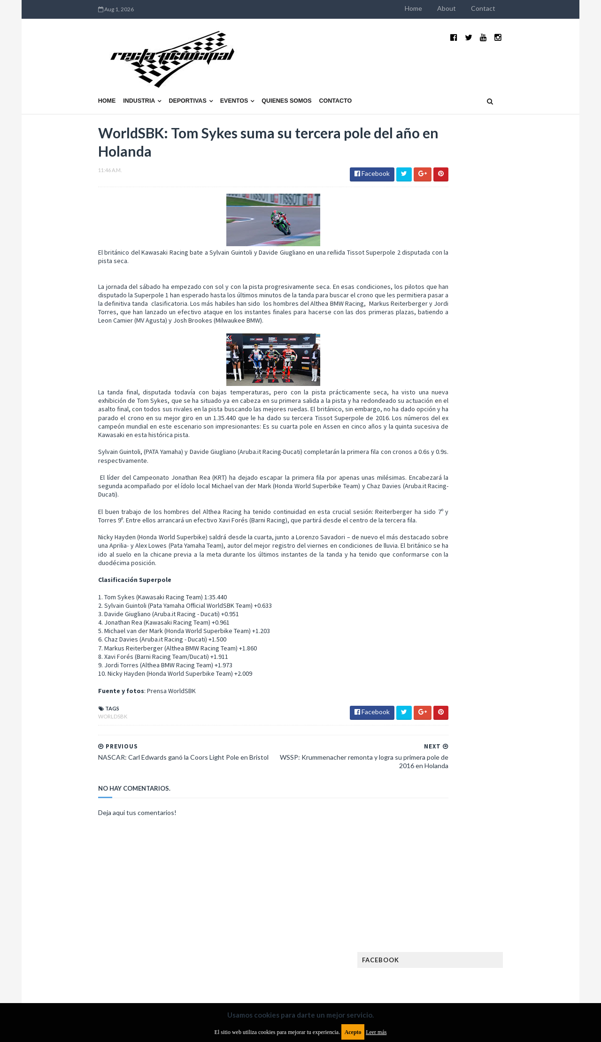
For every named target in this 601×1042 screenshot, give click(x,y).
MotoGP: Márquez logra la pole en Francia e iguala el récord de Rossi (509, 505)
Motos (500, 761)
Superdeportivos (519, 806)
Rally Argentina (509, 791)
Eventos (174, 78)
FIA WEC (482, 686)
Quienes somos (226, 78)
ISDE (479, 716)
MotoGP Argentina (451, 761)
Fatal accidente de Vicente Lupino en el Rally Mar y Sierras (510, 551)
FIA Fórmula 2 (490, 671)
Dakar (524, 626)
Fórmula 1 (479, 701)
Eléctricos (439, 641)
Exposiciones (441, 671)
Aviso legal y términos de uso (80, 965)
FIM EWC (515, 686)
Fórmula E (520, 701)
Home (474, 8)
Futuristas (438, 701)
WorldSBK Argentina (508, 836)
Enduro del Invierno (494, 641)
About (507, 8)
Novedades (505, 776)
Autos (517, 611)
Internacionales (447, 731)
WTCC (431, 836)
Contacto (275, 78)
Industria (79, 78)
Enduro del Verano (451, 656)
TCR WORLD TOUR (512, 821)
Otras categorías (449, 791)
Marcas (491, 746)
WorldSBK (52, 708)
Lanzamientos (503, 731)
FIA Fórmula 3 (442, 686)
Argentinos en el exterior (460, 611)
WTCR (458, 836)
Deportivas (127, 78)
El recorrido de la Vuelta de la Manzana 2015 (510, 407)
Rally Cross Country (453, 806)
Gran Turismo (443, 716)
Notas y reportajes (450, 776)
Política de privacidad (246, 965)
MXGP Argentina (446, 746)
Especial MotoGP (514, 656)
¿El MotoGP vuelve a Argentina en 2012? (499, 454)
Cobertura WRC (481, 626)
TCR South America (450, 821)
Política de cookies (419, 965)
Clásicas (435, 626)
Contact (544, 8)
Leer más (376, 1032)
